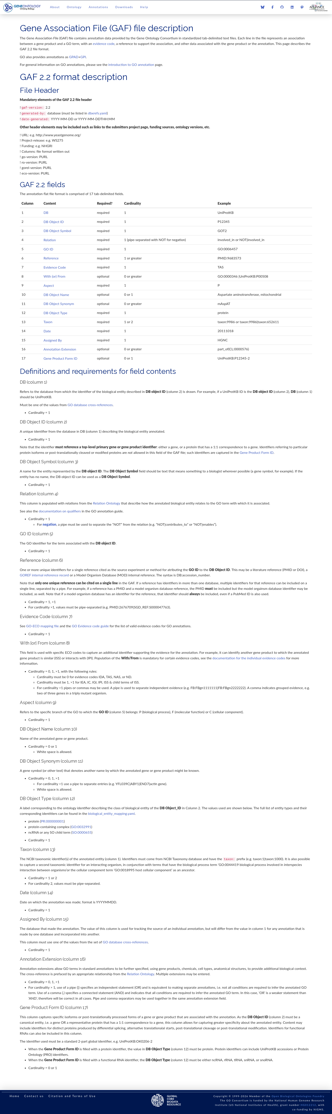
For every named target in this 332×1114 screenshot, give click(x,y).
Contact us (34, 1096)
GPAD (74, 57)
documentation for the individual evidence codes (248, 658)
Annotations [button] (98, 7)
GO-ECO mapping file (42, 626)
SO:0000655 (81, 832)
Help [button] (144, 7)
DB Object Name (56, 295)
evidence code (103, 43)
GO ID (48, 249)
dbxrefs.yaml (97, 113)
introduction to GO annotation (131, 64)
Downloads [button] (124, 7)
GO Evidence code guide (90, 626)
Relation (49, 240)
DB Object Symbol (57, 231)
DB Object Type (55, 313)
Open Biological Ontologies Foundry (298, 1096)
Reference (50, 258)
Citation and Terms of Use (72, 1096)
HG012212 (308, 1105)
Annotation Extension (59, 349)
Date (47, 331)
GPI (83, 57)
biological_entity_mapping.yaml (111, 813)
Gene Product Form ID (60, 358)
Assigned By (52, 340)
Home (15, 1096)
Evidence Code (54, 267)
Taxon (47, 322)
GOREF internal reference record (44, 575)
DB (45, 212)
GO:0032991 (81, 827)
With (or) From (54, 276)
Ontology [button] (74, 7)
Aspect (48, 285)
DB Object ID (53, 222)
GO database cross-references (90, 405)
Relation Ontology (106, 503)
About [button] (55, 7)
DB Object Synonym (58, 304)
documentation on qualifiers (60, 511)
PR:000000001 (52, 821)
